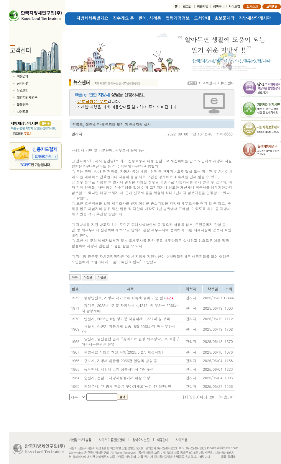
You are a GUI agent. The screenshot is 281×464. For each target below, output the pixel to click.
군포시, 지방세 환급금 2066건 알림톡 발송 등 (120, 360)
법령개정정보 (178, 18)
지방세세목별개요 (92, 18)
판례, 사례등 (150, 18)
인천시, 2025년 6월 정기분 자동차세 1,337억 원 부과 (127, 318)
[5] (204, 396)
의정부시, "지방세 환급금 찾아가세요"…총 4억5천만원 (128, 386)
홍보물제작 (225, 18)
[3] (197, 396)
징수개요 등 (123, 18)
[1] (185, 396)
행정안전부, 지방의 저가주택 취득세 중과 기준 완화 (125, 297)
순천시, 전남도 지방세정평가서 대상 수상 (117, 377)
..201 (211, 396)
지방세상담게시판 (255, 18)
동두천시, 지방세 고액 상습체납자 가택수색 (119, 369)
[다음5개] (226, 396)
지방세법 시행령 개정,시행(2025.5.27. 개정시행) (123, 351)
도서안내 (202, 18)
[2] (191, 396)
